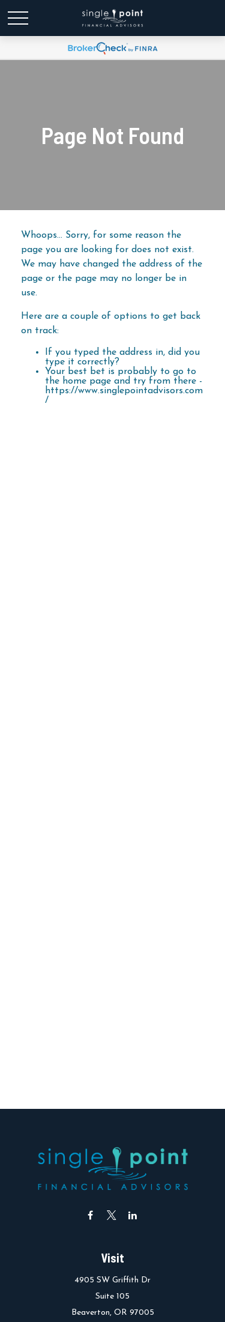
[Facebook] (90, 1215)
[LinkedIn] (132, 1215)
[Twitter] (111, 1215)
